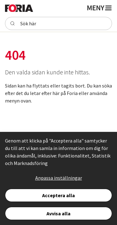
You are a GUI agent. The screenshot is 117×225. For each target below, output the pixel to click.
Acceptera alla (58, 195)
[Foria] (19, 8)
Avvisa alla (58, 213)
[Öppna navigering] (99, 7)
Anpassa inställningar (58, 178)
